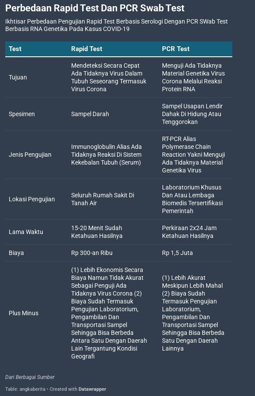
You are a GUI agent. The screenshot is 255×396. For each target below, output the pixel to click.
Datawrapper (92, 389)
